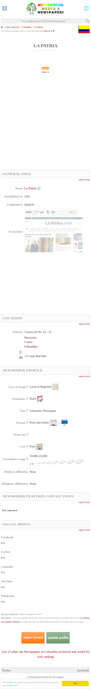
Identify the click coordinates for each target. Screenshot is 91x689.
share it (45, 72)
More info (13, 685)
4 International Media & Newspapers (45, 677)
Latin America (12, 27)
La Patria (38, 27)
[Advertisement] (45, 123)
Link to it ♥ (48, 31)
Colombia (26, 27)
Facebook (83, 670)
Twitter (6, 670)
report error (84, 179)
